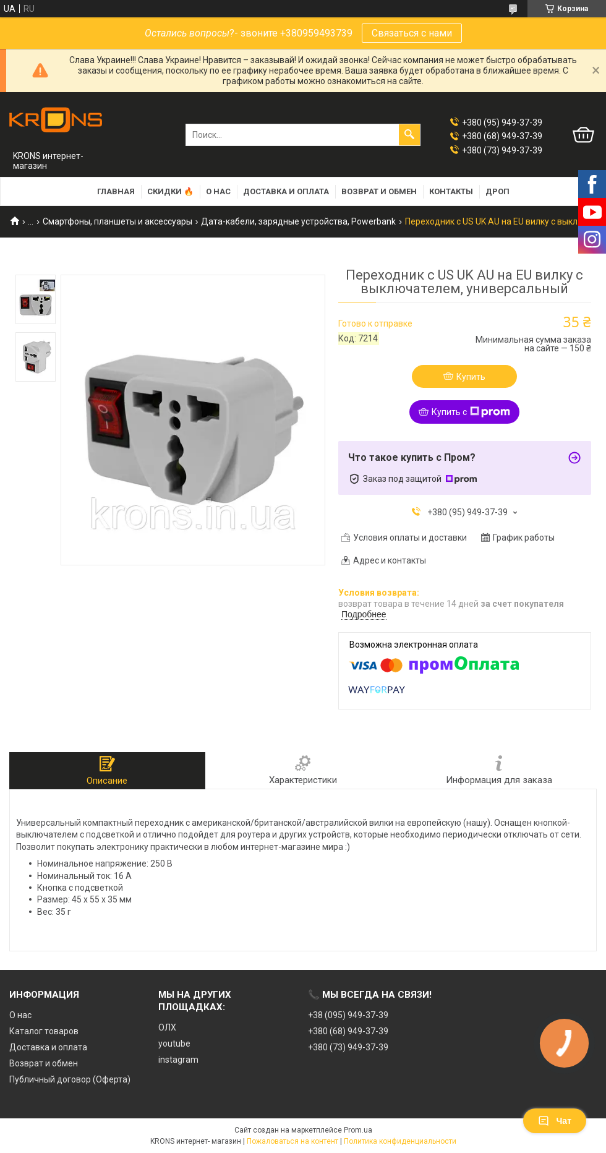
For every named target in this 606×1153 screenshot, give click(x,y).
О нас (218, 191)
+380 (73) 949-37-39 (348, 1047)
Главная (116, 191)
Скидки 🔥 (170, 191)
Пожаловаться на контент (292, 1141)
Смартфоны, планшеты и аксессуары (117, 221)
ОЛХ (167, 1027)
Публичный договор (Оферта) (69, 1079)
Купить (470, 377)
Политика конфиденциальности (400, 1141)
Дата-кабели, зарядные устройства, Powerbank (298, 221)
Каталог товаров (44, 1031)
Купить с (471, 412)
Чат (554, 1120)
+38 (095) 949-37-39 (348, 1015)
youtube (174, 1043)
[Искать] (409, 134)
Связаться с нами (412, 33)
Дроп (497, 191)
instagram (178, 1060)
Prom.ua (358, 1130)
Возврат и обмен (379, 191)
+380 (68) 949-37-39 (348, 1031)
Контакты (451, 191)
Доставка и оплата (286, 191)
